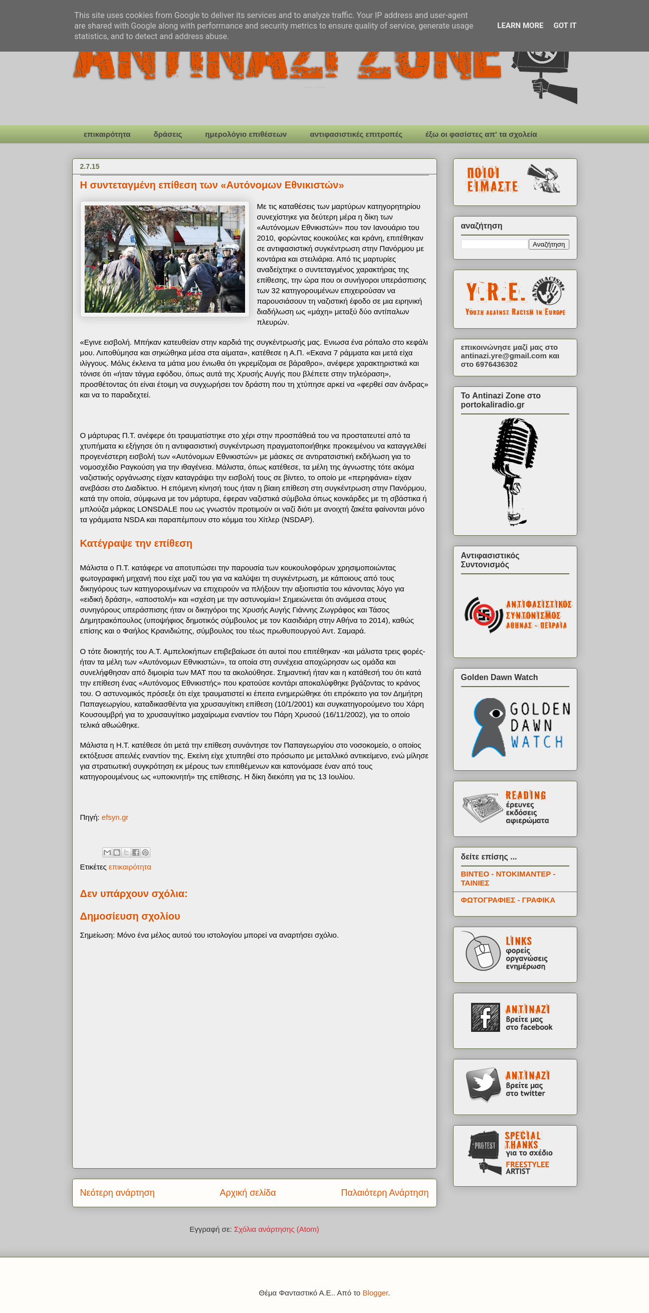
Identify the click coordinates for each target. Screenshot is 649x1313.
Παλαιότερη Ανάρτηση (385, 1193)
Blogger (375, 1292)
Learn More (520, 25)
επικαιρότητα (107, 134)
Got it (564, 25)
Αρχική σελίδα (248, 1193)
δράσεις (167, 134)
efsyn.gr (115, 817)
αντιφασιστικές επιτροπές (356, 134)
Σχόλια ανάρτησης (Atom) (276, 1229)
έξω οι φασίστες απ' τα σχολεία (481, 134)
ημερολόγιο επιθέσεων (246, 134)
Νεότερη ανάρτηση (117, 1193)
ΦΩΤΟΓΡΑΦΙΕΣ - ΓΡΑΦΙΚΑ (508, 900)
